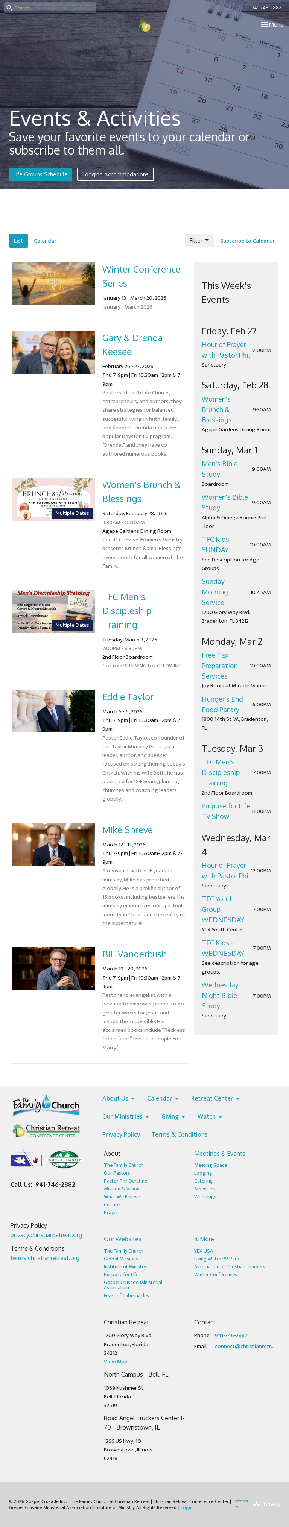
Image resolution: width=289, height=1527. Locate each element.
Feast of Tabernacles (126, 1295)
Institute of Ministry (125, 1266)
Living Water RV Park (216, 1258)
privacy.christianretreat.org (46, 1235)
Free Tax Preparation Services (220, 665)
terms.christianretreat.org (45, 1258)
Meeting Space (210, 1165)
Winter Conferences (215, 1274)
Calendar (45, 241)
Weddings (205, 1196)
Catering (203, 1181)
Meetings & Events (219, 1153)
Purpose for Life (121, 1274)
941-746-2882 (266, 8)
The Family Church (123, 1165)
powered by (257, 1504)
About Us (119, 1099)
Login (187, 1507)
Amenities (205, 1188)
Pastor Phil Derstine (125, 1181)
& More (204, 1239)
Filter (200, 240)
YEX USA (203, 1250)
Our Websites (122, 1239)
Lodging (203, 1173)
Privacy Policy (121, 1135)
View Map (116, 1361)
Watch (210, 1117)
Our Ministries (126, 1117)
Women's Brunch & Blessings (217, 409)
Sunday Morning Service (215, 592)
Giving (173, 1117)
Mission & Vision (122, 1188)
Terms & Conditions (179, 1135)
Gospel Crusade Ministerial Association (133, 1285)
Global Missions (121, 1258)
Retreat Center (216, 1099)
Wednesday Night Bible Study (220, 995)
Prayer (111, 1212)
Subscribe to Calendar (247, 241)
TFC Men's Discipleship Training (221, 772)
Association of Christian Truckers (229, 1266)
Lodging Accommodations (115, 174)
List (18, 241)
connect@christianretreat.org (246, 1346)
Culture (112, 1204)
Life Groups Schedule (41, 174)
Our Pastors (117, 1173)
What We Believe (122, 1196)
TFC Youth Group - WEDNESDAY (223, 909)
